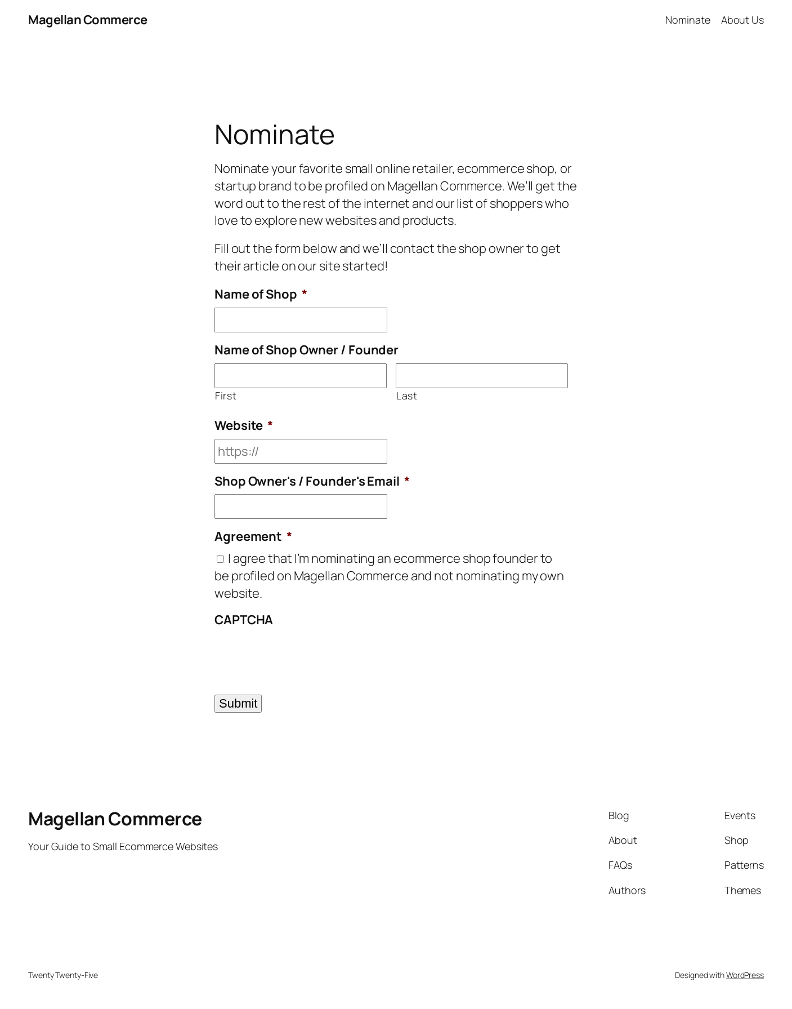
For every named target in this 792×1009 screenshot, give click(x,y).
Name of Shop (260, 294)
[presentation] (300, 655)
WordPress (745, 975)
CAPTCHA (243, 620)
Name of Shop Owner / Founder (306, 350)
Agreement (253, 536)
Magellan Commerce (87, 19)
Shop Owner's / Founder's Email (312, 481)
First (225, 395)
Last (407, 395)
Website (243, 425)
